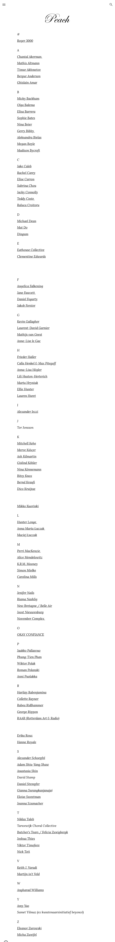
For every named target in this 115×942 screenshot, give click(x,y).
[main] (57, 150)
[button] (4, 4)
